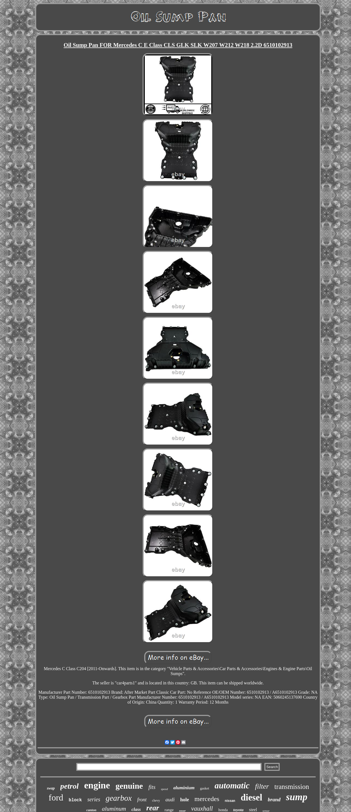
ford (56, 797)
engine (97, 785)
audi (170, 799)
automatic (232, 785)
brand (274, 799)
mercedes (206, 798)
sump (296, 797)
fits (151, 787)
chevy (156, 800)
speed (164, 789)
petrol (69, 786)
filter (262, 786)
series (93, 799)
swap (51, 788)
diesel (251, 797)
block (75, 800)
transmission (291, 786)
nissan (230, 801)
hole (184, 799)
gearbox (119, 798)
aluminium (183, 787)
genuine (129, 785)
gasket (204, 788)
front (141, 799)
